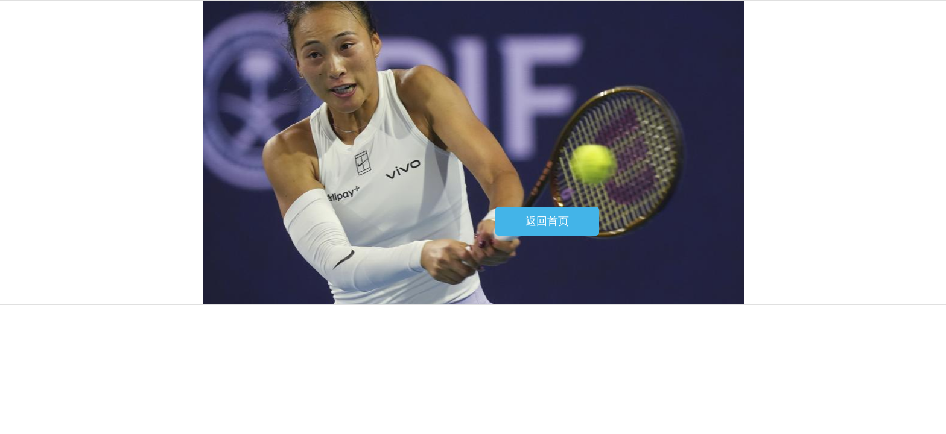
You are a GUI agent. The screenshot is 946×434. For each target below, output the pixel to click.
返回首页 (547, 221)
